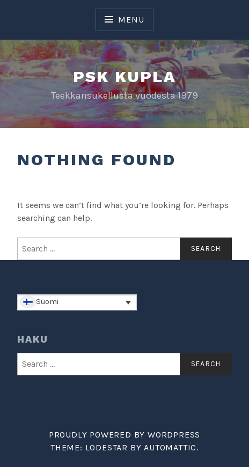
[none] (77, 302)
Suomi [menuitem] (47, 301)
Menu (131, 19)
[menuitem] (77, 302)
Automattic (170, 447)
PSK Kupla (125, 76)
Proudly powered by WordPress (124, 434)
